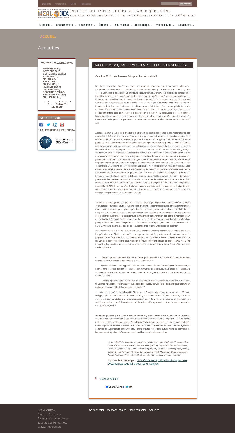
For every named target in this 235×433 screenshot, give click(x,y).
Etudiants (46, 4)
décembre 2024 (52, 92)
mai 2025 (48, 79)
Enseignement (64, 25)
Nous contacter (137, 410)
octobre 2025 (51, 71)
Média (73, 4)
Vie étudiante (163, 25)
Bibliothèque (142, 25)
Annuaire (154, 410)
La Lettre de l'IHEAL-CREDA (57, 130)
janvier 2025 (51, 89)
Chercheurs (60, 4)
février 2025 (51, 87)
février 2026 (51, 68)
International (121, 25)
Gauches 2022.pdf (109, 379)
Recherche (85, 25)
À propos (44, 25)
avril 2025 (49, 81)
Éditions (103, 25)
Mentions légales (116, 410)
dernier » (57, 106)
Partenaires (86, 4)
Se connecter (96, 410)
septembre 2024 (53, 94)
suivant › (61, 104)
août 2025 (49, 76)
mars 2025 (49, 84)
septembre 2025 (53, 73)
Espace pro (184, 25)
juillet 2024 (50, 97)
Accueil (47, 36)
